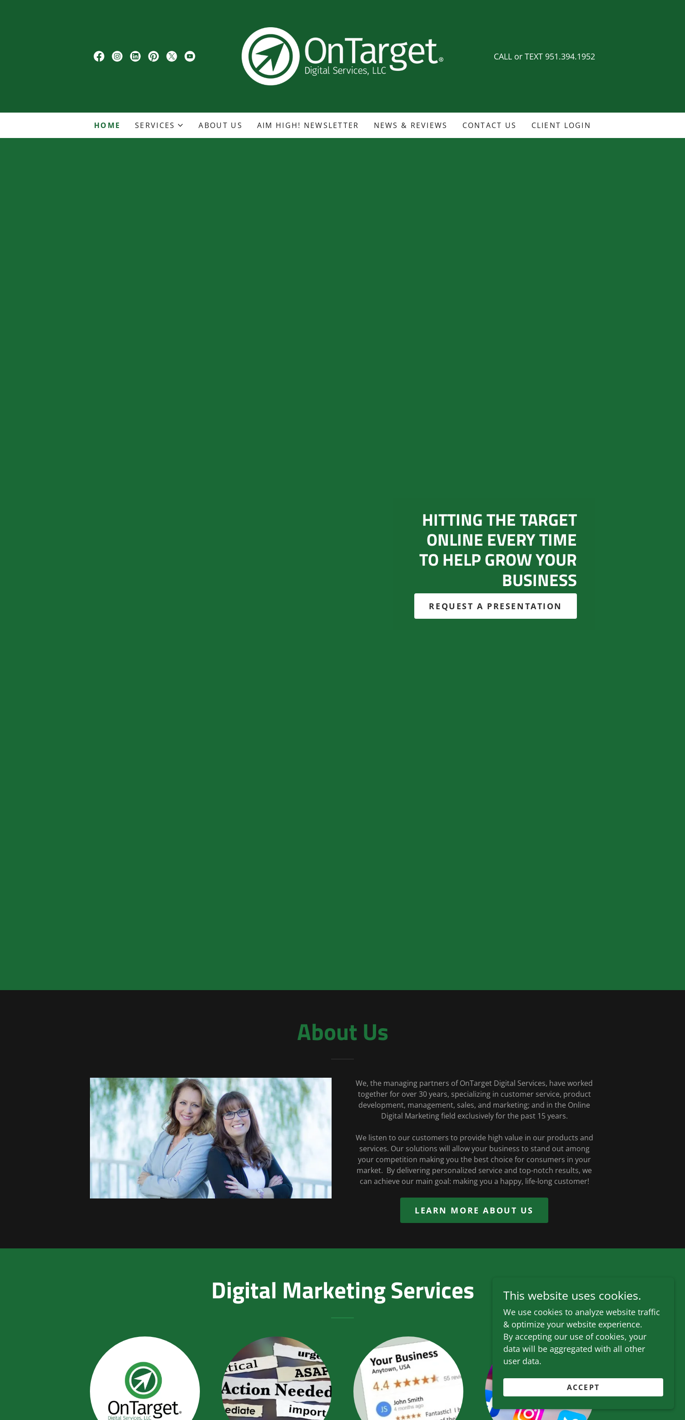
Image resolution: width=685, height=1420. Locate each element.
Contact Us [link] (489, 125)
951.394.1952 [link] (570, 56)
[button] (159, 125)
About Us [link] (220, 125)
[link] (99, 56)
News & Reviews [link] (411, 125)
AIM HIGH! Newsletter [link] (308, 125)
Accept (583, 1387)
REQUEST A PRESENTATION (495, 606)
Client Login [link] (561, 125)
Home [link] (107, 125)
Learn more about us (474, 1210)
